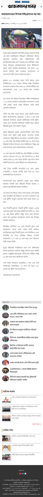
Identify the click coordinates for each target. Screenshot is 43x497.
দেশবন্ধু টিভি (25, 2)
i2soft (38, 494)
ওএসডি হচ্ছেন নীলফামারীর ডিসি (22, 445)
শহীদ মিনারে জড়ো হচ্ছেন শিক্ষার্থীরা (23, 455)
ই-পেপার (17, 2)
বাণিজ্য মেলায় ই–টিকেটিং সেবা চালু (23, 436)
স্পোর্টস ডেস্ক (5, 18)
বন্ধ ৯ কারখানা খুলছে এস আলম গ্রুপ (24, 397)
